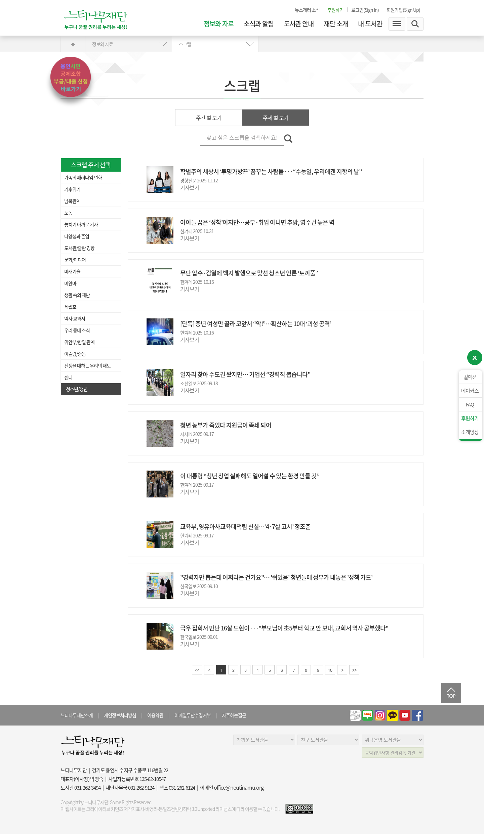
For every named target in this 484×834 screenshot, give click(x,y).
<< (197, 670)
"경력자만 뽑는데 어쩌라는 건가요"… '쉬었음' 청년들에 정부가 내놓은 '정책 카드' (276, 577)
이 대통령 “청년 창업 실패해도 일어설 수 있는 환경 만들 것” (249, 475)
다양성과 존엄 (76, 236)
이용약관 (155, 715)
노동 (68, 212)
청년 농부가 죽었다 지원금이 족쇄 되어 (225, 425)
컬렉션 (470, 377)
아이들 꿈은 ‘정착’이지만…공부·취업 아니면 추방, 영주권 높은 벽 (257, 222)
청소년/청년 (76, 389)
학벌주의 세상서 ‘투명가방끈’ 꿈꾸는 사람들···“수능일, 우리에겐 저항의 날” (271, 171)
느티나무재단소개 (77, 715)
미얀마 (70, 283)
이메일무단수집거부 (192, 715)
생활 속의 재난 (77, 295)
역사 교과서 (74, 318)
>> (354, 670)
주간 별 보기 (208, 118)
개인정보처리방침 (120, 715)
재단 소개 (336, 23)
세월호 (70, 306)
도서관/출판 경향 (79, 248)
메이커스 (470, 390)
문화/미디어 (75, 259)
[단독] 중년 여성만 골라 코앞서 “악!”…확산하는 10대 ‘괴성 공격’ (255, 323)
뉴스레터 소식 (307, 9)
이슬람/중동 (75, 353)
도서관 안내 (299, 23)
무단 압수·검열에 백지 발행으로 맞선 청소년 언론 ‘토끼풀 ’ (249, 272)
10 (330, 670)
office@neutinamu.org (239, 787)
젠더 (68, 377)
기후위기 (72, 189)
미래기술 (72, 271)
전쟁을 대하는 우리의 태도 (87, 365)
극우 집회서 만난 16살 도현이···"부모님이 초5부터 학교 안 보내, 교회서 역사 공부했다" (284, 627)
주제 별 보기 (275, 118)
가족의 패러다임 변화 (83, 177)
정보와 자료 (219, 23)
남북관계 (72, 200)
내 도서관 (370, 23)
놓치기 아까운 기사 (81, 224)
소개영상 (470, 432)
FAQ (470, 404)
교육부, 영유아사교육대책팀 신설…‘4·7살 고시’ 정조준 (245, 526)
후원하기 (470, 418)
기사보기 (189, 187)
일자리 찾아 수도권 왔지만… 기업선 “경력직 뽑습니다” (245, 374)
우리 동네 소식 (77, 330)
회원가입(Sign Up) (403, 9)
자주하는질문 (234, 715)
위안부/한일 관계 (79, 342)
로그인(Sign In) (365, 9)
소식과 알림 (259, 23)
